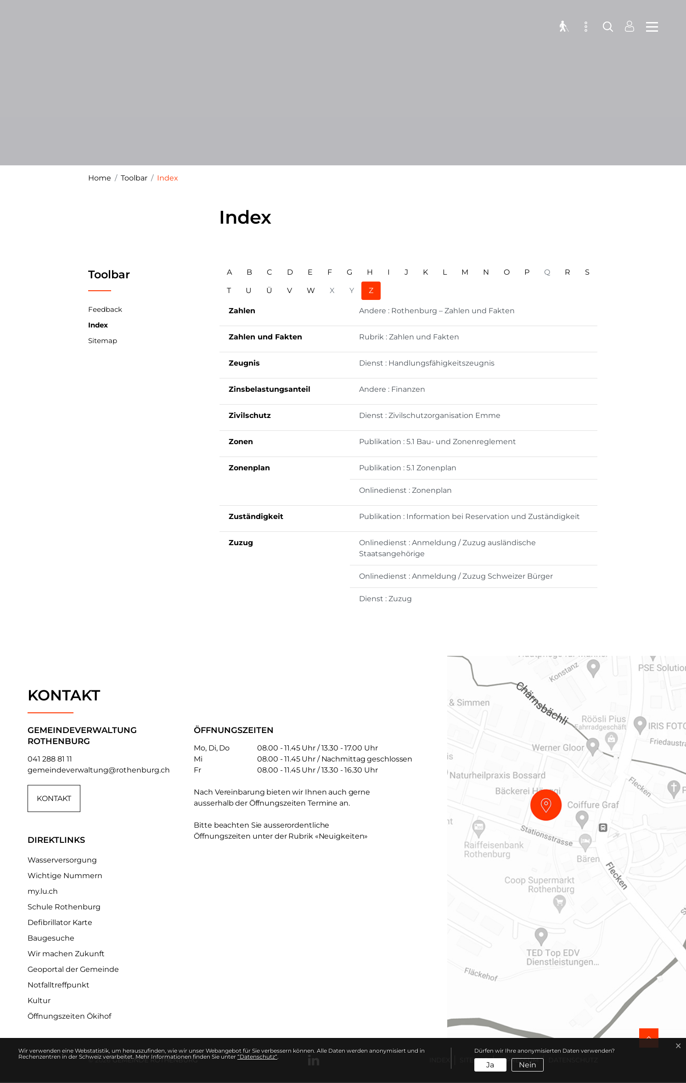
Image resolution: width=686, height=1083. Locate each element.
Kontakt (54, 798)
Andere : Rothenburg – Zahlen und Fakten (437, 310)
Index (98, 327)
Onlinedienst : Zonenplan (405, 490)
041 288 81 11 (50, 759)
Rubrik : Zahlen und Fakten (409, 337)
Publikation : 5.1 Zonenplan (407, 467)
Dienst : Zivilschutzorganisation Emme (429, 415)
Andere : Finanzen (392, 389)
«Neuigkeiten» (341, 836)
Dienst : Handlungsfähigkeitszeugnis (427, 363)
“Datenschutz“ (257, 1056)
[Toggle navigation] (649, 27)
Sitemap (102, 340)
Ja (490, 1064)
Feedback (105, 309)
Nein (527, 1064)
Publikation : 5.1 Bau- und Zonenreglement (437, 441)
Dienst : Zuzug (385, 598)
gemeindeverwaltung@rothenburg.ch (99, 770)
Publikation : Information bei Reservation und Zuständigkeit (469, 516)
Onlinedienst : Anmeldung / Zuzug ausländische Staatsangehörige (447, 548)
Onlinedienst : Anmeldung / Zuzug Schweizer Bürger (456, 576)
